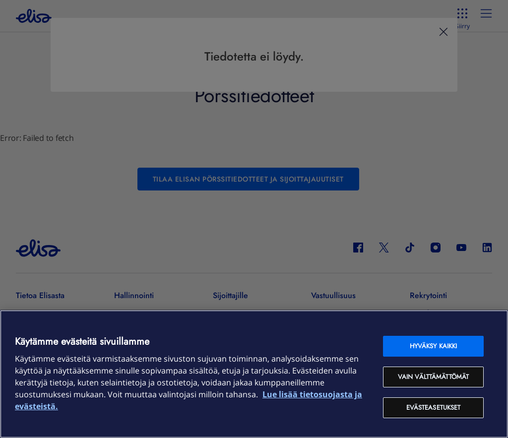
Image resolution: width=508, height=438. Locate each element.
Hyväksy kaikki (433, 346)
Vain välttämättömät (433, 376)
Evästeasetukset (433, 407)
